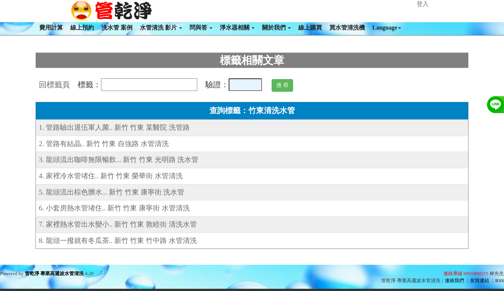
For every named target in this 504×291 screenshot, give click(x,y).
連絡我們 (454, 280)
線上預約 (82, 27)
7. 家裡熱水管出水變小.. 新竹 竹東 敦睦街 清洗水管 (118, 224)
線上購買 (310, 27)
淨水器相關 (237, 27)
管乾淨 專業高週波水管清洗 (54, 273)
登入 (423, 4)
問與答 (200, 27)
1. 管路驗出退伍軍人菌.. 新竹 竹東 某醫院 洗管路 (114, 127)
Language (386, 27)
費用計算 (51, 27)
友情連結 (479, 280)
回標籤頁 (54, 84)
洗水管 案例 (116, 27)
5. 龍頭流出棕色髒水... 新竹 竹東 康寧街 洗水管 (111, 192)
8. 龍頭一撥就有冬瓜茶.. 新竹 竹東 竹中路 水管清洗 (118, 240)
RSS (499, 280)
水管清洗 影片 (161, 27)
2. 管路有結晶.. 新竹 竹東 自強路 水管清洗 (104, 144)
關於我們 (276, 27)
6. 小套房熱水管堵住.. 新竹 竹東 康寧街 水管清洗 (114, 208)
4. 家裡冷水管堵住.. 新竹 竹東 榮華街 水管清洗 (111, 176)
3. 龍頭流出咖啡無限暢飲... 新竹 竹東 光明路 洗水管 (118, 159)
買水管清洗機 (347, 27)
